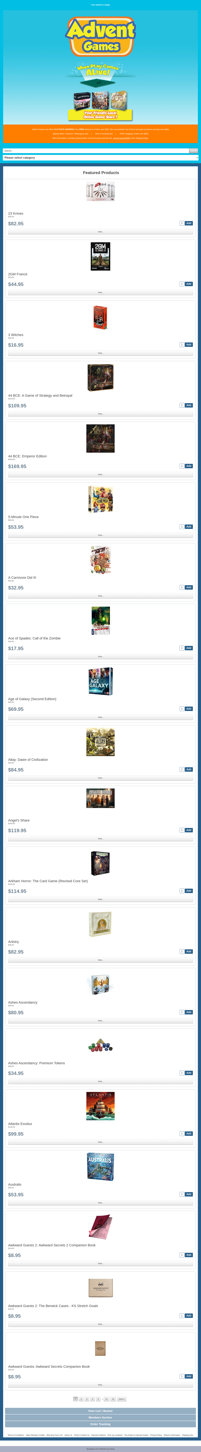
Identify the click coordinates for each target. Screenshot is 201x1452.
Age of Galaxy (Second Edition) (32, 699)
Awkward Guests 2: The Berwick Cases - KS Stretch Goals (53, 1306)
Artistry (13, 942)
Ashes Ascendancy (22, 1002)
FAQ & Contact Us (82, 1435)
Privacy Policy (156, 1435)
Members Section (100, 1417)
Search (193, 151)
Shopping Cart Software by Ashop (100, 1449)
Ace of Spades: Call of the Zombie (34, 638)
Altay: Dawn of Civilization (28, 760)
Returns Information (172, 1435)
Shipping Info (187, 1435)
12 (113, 1399)
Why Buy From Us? (54, 1435)
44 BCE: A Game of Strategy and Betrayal (40, 395)
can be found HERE (121, 138)
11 (106, 1399)
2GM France (17, 274)
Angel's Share (19, 820)
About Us (68, 1435)
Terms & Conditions (16, 1435)
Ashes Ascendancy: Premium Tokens (36, 1063)
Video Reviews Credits (35, 1435)
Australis (14, 1184)
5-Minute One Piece (23, 517)
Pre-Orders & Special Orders (136, 1435)
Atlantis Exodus (20, 1124)
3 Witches (15, 335)
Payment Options (98, 1435)
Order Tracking (100, 1424)
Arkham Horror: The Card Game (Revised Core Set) (48, 881)
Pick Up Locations (115, 1435)
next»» (122, 1399)
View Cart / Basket (100, 1411)
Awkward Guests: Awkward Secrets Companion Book (49, 1367)
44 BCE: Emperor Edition (27, 456)
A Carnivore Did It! (22, 578)
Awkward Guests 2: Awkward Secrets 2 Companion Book (52, 1245)
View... (100, 232)
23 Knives (15, 213)
